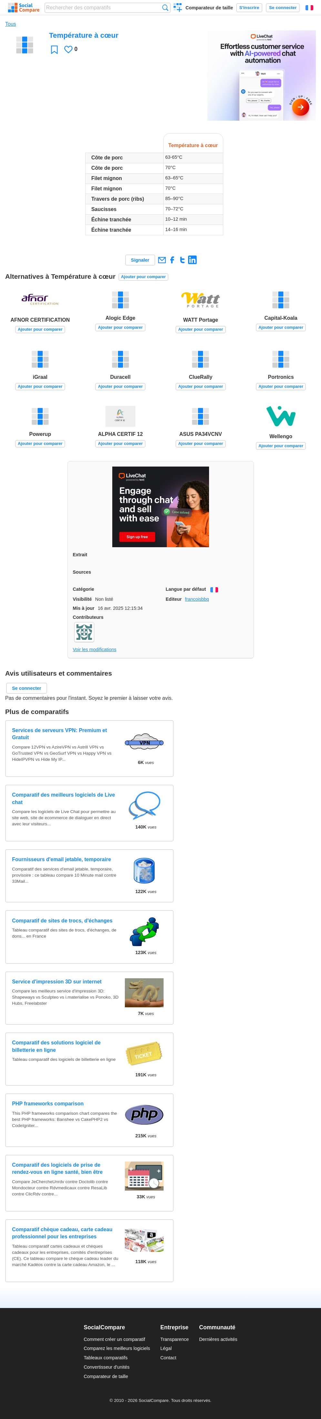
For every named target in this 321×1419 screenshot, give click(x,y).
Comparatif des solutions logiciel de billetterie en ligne (56, 1046)
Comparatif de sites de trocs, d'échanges (62, 920)
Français (309, 7)
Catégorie (83, 589)
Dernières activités (218, 1339)
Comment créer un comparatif (114, 1339)
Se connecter (282, 7)
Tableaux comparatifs (105, 1357)
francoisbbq (197, 599)
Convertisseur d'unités (106, 1367)
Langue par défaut (186, 589)
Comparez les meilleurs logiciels (117, 1348)
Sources (82, 572)
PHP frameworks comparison (48, 1103)
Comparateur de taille (209, 7)
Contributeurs (88, 617)
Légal (166, 1348)
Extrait (80, 554)
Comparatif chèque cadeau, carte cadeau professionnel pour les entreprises (62, 1233)
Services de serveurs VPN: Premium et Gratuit (59, 734)
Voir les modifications (94, 649)
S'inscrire (249, 7)
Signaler (140, 260)
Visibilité (82, 599)
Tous (10, 24)
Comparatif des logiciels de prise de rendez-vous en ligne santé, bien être (57, 1168)
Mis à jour (84, 608)
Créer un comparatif (178, 8)
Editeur (174, 599)
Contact (168, 1357)
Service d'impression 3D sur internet (57, 981)
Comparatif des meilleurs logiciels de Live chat (63, 798)
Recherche (165, 8)
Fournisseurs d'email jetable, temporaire (61, 859)
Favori (54, 49)
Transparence (174, 1339)
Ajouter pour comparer (143, 276)
